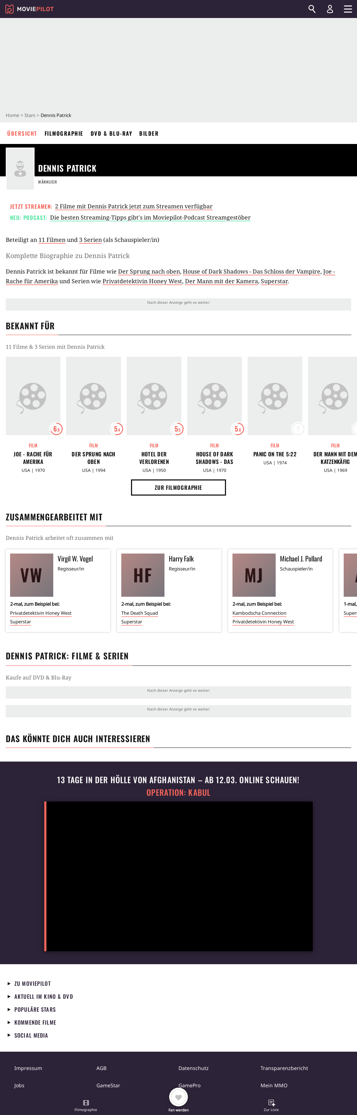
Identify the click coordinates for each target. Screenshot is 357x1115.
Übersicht (22, 133)
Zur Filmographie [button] (178, 487)
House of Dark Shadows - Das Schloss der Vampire (251, 271)
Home (12, 115)
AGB (101, 1068)
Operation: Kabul (178, 792)
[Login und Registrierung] (330, 9)
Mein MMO (274, 1085)
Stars (29, 115)
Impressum (28, 1068)
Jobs (19, 1085)
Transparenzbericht (284, 1068)
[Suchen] (312, 9)
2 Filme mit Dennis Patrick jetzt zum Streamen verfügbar (134, 206)
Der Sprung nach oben (149, 271)
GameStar (108, 1085)
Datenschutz (193, 1068)
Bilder (149, 133)
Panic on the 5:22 (275, 454)
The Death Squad (139, 613)
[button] (86, 1106)
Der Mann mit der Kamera (221, 281)
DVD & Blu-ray (111, 133)
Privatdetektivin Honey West (142, 281)
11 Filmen (52, 240)
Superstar (274, 281)
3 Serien (90, 240)
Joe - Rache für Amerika (33, 457)
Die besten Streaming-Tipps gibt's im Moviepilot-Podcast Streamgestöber (150, 217)
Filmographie (64, 133)
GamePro (189, 1085)
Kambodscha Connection (259, 613)
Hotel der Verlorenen (154, 457)
